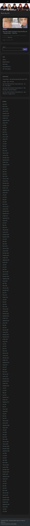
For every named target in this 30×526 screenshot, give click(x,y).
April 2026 (5, 104)
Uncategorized (5, 29)
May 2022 (4, 199)
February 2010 (5, 420)
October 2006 (5, 502)
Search (4, 47)
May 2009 (5, 434)
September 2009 (6, 425)
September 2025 (6, 120)
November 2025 (6, 115)
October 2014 (5, 339)
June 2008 (5, 455)
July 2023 (4, 167)
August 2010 (5, 411)
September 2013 (6, 362)
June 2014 (4, 346)
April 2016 (4, 304)
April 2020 (5, 243)
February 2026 (5, 108)
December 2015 (6, 313)
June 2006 (5, 511)
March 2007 (5, 490)
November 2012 (6, 381)
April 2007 (5, 488)
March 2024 (5, 150)
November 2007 (6, 472)
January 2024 (5, 155)
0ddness (4, 59)
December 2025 (6, 113)
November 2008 (6, 448)
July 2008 (4, 453)
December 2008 (6, 446)
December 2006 (6, 497)
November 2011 (5, 397)
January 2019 (5, 274)
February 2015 (5, 330)
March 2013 (5, 371)
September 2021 (6, 218)
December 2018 (6, 276)
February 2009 (6, 441)
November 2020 (6, 236)
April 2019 (4, 269)
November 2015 (6, 316)
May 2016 (4, 302)
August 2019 (5, 262)
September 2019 (6, 260)
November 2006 (6, 499)
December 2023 (6, 157)
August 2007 (5, 479)
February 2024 (5, 153)
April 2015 (4, 327)
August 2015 (5, 323)
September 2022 (6, 190)
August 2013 (5, 364)
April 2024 (5, 148)
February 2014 (5, 353)
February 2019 (5, 271)
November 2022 (6, 185)
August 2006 (5, 506)
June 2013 (4, 367)
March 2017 (5, 295)
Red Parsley (5, 64)
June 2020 (5, 239)
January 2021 (5, 232)
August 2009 (5, 427)
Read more (10, 37)
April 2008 (5, 460)
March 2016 (5, 306)
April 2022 (5, 202)
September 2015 (6, 320)
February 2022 (5, 206)
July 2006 (4, 509)
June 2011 (4, 404)
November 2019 (6, 255)
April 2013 (4, 369)
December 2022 (6, 183)
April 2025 (5, 132)
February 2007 (5, 492)
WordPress (8, 524)
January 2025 (5, 136)
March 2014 (5, 351)
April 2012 (4, 395)
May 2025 (4, 129)
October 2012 (5, 383)
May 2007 (4, 485)
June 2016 (4, 299)
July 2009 (4, 430)
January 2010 (5, 423)
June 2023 (5, 169)
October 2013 (5, 360)
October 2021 (5, 216)
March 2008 (5, 462)
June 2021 (4, 223)
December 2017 (6, 290)
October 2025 (5, 118)
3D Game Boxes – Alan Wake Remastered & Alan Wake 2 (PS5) (15, 79)
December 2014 (6, 334)
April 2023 (5, 174)
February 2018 (5, 288)
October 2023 (5, 162)
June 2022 (5, 197)
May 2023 (4, 171)
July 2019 (4, 264)
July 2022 (4, 195)
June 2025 (5, 127)
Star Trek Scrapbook (7, 69)
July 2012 (4, 388)
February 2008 (6, 465)
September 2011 (6, 402)
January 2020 (5, 250)
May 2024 (4, 146)
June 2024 (5, 143)
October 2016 (5, 297)
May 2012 (4, 392)
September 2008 (6, 451)
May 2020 (4, 241)
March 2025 (5, 134)
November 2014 (6, 337)
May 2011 (4, 406)
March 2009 (5, 439)
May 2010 (4, 416)
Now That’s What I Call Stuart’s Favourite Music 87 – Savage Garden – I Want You (15, 32)
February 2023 (5, 178)
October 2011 (5, 399)
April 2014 (4, 348)
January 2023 (5, 181)
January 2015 (5, 332)
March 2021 (5, 227)
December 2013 (6, 358)
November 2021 (6, 213)
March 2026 (5, 106)
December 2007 (6, 469)
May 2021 (4, 225)
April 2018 (4, 283)
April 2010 (4, 418)
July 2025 (4, 125)
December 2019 (6, 253)
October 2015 (5, 318)
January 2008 (5, 467)
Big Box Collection (6, 62)
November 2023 (6, 160)
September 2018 (6, 278)
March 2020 (5, 246)
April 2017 (4, 292)
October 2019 (5, 257)
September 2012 (6, 385)
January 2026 (5, 111)
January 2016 (5, 311)
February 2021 (5, 230)
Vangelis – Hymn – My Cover (8, 81)
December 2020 (6, 234)
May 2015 (4, 325)
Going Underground (6, 66)
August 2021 (5, 220)
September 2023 (6, 164)
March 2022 (5, 204)
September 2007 (6, 476)
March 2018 (5, 285)
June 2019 (4, 267)
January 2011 (5, 409)
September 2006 (6, 504)
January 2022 (5, 209)
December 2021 (6, 211)
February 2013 (5, 374)
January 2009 (5, 444)
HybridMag (14, 524)
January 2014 (5, 355)
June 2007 (5, 483)
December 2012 (6, 378)
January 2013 (5, 376)
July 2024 (4, 141)
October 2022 (5, 188)
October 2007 (5, 474)
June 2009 (5, 432)
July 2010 (4, 413)
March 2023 (5, 176)
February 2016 (5, 309)
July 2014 (4, 344)
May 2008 (5, 458)
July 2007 (4, 481)
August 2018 (5, 281)
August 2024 (5, 139)
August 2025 (5, 122)
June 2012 (4, 390)
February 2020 (6, 248)
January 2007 (5, 495)
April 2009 (5, 437)
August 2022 (5, 192)
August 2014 (5, 341)
